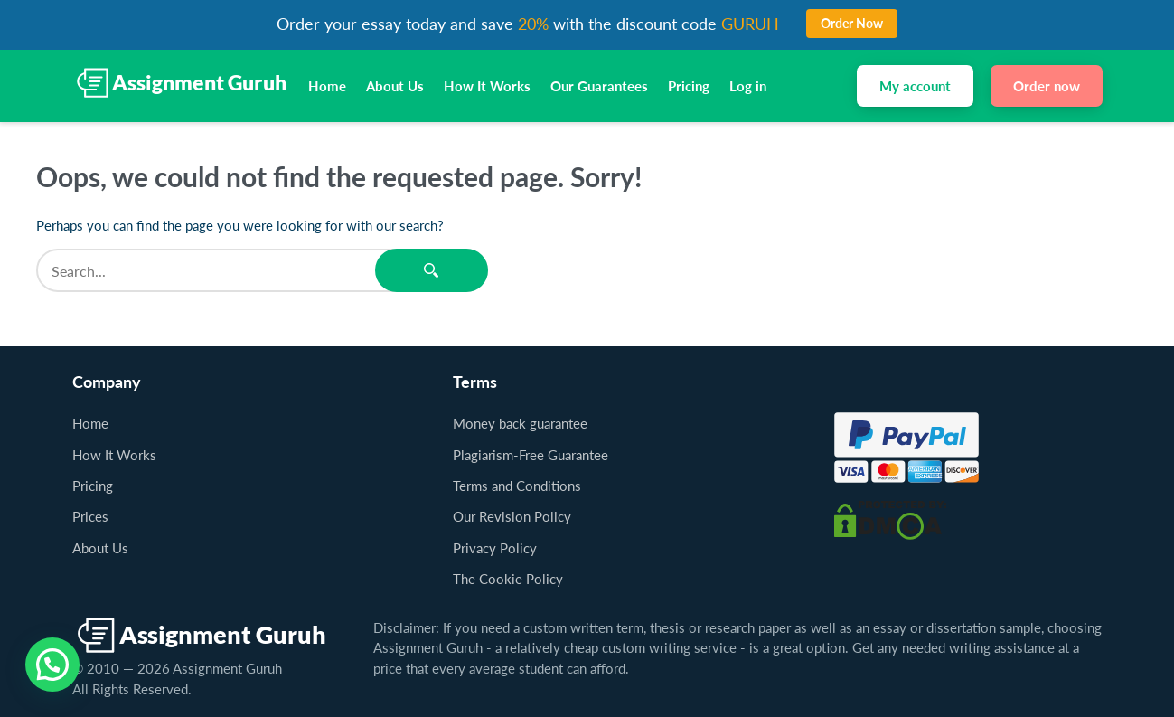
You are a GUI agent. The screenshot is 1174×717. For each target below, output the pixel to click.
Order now (1046, 86)
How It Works (487, 86)
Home (327, 86)
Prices (90, 516)
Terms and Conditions (517, 485)
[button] (52, 664)
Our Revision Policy (512, 516)
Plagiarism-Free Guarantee (530, 455)
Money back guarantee (520, 423)
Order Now (852, 23)
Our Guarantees (599, 86)
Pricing (688, 86)
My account (915, 86)
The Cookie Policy (508, 579)
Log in (747, 86)
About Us (395, 86)
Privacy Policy (495, 548)
